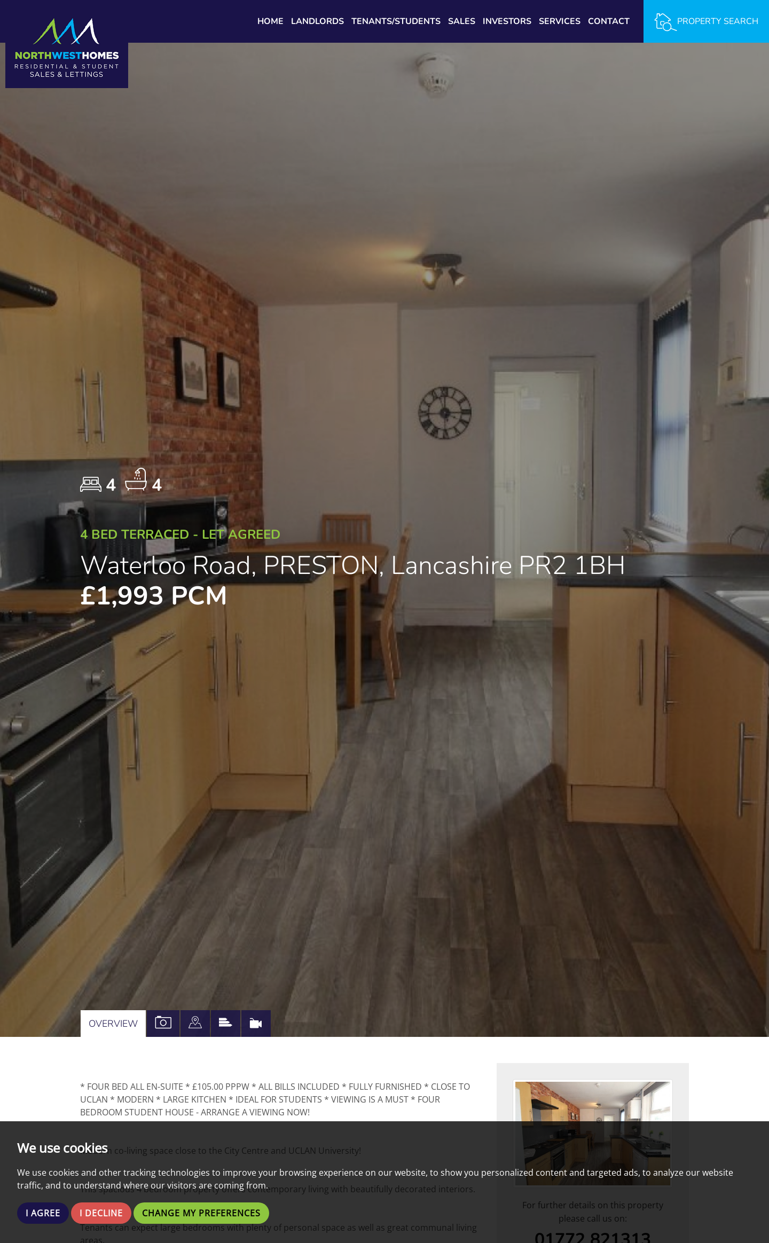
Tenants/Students (396, 21)
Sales (461, 21)
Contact (609, 21)
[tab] (195, 1023)
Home (270, 21)
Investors (507, 21)
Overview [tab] (113, 1023)
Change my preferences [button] (201, 1213)
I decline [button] (101, 1213)
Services (559, 21)
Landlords (317, 21)
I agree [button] (43, 1213)
